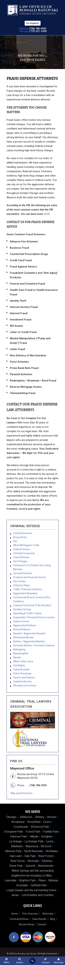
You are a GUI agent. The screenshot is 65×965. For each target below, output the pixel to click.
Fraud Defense (21, 557)
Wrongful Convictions (24, 685)
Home (14, 913)
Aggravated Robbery (24, 625)
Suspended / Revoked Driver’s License (34, 617)
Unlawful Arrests (22, 681)
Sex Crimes (19, 581)
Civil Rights (19, 665)
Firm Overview (30, 913)
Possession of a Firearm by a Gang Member (32, 567)
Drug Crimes (20, 537)
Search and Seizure (24, 677)
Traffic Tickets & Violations (27, 589)
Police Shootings (22, 673)
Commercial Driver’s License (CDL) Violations (31, 599)
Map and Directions (21, 793)
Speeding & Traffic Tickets (27, 613)
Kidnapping (19, 649)
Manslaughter (20, 653)
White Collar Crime (23, 661)
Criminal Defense (22, 533)
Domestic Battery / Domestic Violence (34, 645)
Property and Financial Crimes (29, 577)
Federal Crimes (21, 549)
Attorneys (47, 913)
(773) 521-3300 (38, 31)
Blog (52, 919)
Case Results (39, 919)
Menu (6, 960)
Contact (42, 924)
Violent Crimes (21, 621)
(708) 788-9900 (37, 28)
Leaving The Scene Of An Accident (32, 605)
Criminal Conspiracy (24, 553)
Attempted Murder (23, 637)
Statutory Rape (21, 585)
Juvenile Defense (22, 573)
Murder (17, 657)
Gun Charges (20, 561)
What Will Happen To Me (26, 545)
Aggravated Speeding (25, 593)
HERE (47, 214)
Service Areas (26, 924)
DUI (15, 541)
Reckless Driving (22, 609)
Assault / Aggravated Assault (29, 633)
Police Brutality (21, 669)
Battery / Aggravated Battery (29, 641)
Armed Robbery (22, 629)
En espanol (32, 23)
